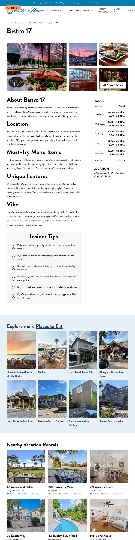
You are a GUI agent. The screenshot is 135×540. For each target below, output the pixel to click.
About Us (117, 10)
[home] (25, 11)
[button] (56, 11)
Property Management (103, 10)
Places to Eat (49, 326)
